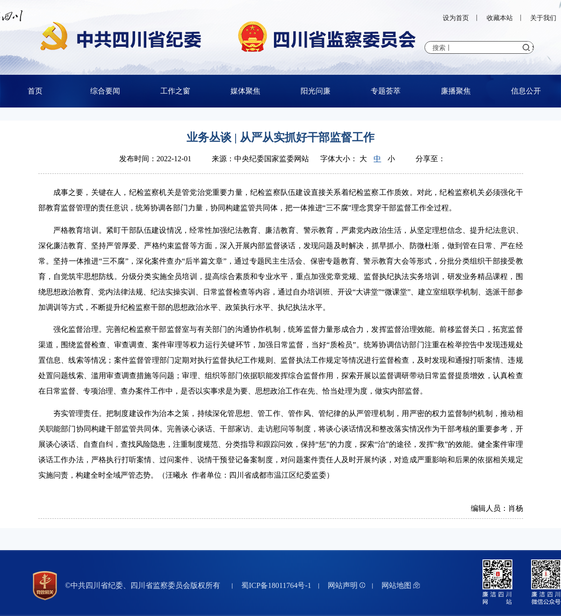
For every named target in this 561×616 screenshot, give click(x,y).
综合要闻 (105, 91)
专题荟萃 (386, 91)
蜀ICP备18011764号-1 (276, 585)
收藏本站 (500, 17)
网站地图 (400, 585)
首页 (35, 91)
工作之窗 (175, 91)
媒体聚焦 (245, 91)
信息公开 (526, 91)
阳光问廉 (316, 91)
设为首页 (456, 17)
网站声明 (346, 585)
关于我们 (543, 17)
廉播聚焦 (456, 91)
